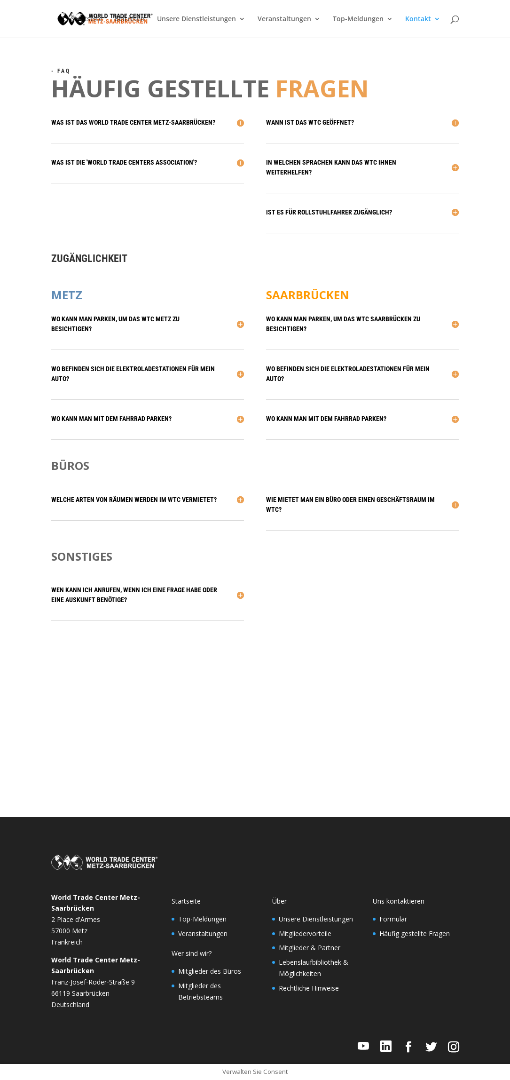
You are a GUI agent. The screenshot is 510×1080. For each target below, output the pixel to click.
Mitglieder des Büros (209, 971)
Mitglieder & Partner (309, 947)
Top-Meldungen (358, 19)
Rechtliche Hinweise (309, 988)
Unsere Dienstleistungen (196, 19)
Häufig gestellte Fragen (414, 933)
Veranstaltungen (284, 19)
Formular (393, 918)
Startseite (86, 19)
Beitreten (130, 19)
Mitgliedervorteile (305, 933)
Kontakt (418, 19)
